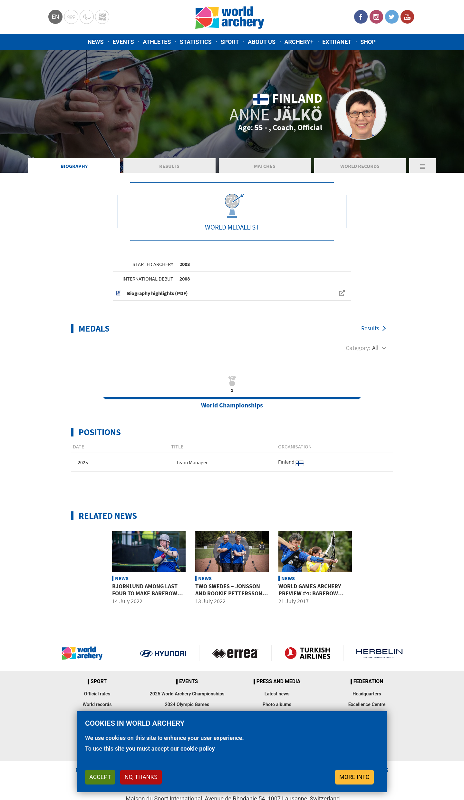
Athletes (157, 41)
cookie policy (197, 748)
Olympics (71, 17)
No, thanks (140, 777)
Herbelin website (379, 653)
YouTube (407, 17)
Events (123, 41)
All (375, 348)
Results (169, 166)
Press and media (278, 681)
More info (354, 777)
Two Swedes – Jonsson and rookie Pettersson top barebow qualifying (229, 593)
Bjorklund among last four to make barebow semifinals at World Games (145, 596)
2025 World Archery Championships (187, 694)
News (96, 41)
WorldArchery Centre (102, 17)
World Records (360, 166)
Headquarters (367, 694)
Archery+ (298, 41)
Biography (74, 166)
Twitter (392, 17)
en (55, 16)
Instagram (376, 17)
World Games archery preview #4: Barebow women (309, 593)
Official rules (97, 694)
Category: (358, 348)
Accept (100, 777)
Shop (368, 41)
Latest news (277, 694)
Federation (368, 681)
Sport (229, 41)
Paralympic (87, 17)
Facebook (361, 17)
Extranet (336, 41)
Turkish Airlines (308, 653)
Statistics (196, 41)
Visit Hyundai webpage (163, 653)
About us (262, 41)
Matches (265, 166)
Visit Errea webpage (235, 653)
